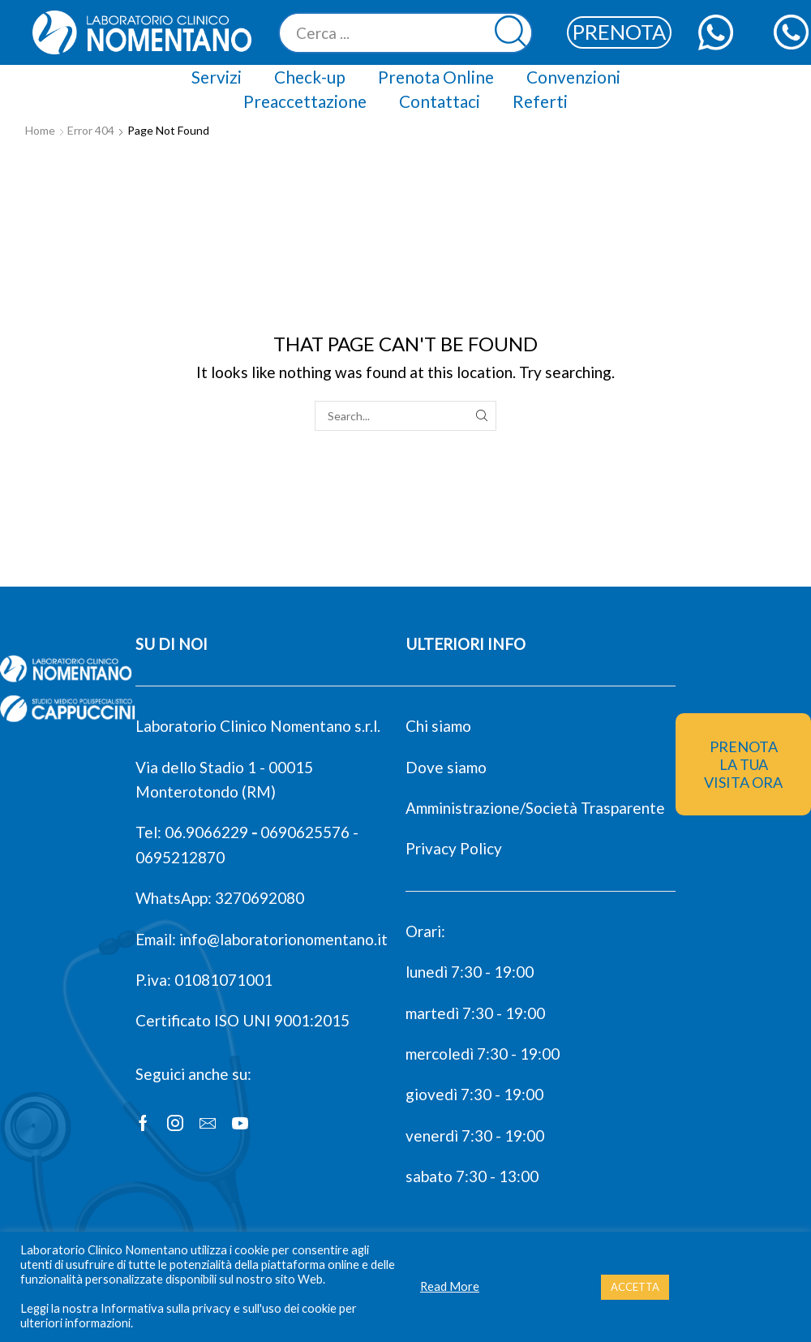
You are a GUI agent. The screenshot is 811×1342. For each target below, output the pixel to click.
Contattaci (439, 101)
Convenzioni (573, 77)
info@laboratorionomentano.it (283, 939)
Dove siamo (446, 767)
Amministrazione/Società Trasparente (535, 807)
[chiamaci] (791, 32)
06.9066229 (206, 832)
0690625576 (305, 832)
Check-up (309, 77)
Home (40, 130)
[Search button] (512, 33)
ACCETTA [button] (635, 1286)
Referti (540, 101)
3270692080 (259, 897)
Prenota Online (436, 77)
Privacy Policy (454, 848)
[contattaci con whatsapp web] (715, 32)
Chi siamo (438, 725)
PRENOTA (619, 31)
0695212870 (180, 857)
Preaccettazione (305, 101)
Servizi (216, 77)
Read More (449, 1286)
